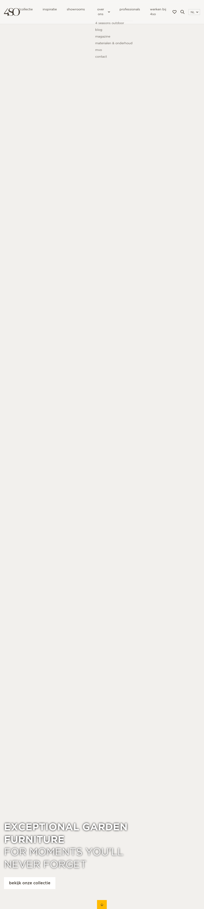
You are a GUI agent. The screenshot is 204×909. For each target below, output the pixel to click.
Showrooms (76, 9)
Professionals (130, 9)
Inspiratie (50, 9)
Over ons (103, 12)
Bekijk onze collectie (29, 883)
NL (194, 12)
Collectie (26, 9)
